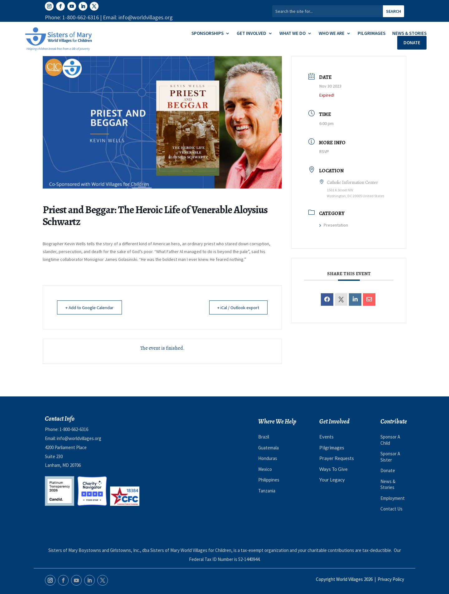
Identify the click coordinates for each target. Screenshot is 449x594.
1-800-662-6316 (74, 429)
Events (326, 436)
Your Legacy (332, 479)
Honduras (267, 458)
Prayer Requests (336, 458)
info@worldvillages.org (79, 438)
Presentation (333, 225)
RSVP (324, 151)
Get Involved (251, 33)
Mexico (265, 469)
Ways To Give (333, 469)
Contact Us (391, 509)
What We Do (292, 33)
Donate (411, 43)
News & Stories (409, 33)
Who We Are (332, 33)
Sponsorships (207, 33)
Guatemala (268, 448)
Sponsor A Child (390, 440)
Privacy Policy (391, 579)
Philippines (268, 480)
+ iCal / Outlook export (236, 307)
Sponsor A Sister (390, 457)
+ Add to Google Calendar (90, 307)
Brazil (263, 437)
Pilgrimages (371, 33)
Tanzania (266, 491)
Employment (392, 498)
